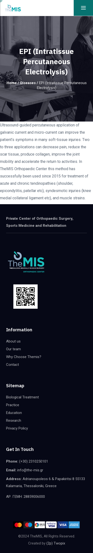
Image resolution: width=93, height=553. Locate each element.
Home (12, 83)
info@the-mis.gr (30, 470)
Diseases (28, 83)
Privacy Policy (17, 428)
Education (14, 413)
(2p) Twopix (55, 543)
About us (13, 341)
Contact (12, 364)
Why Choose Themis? (23, 357)
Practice (12, 405)
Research (13, 420)
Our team (13, 349)
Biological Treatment (22, 397)
